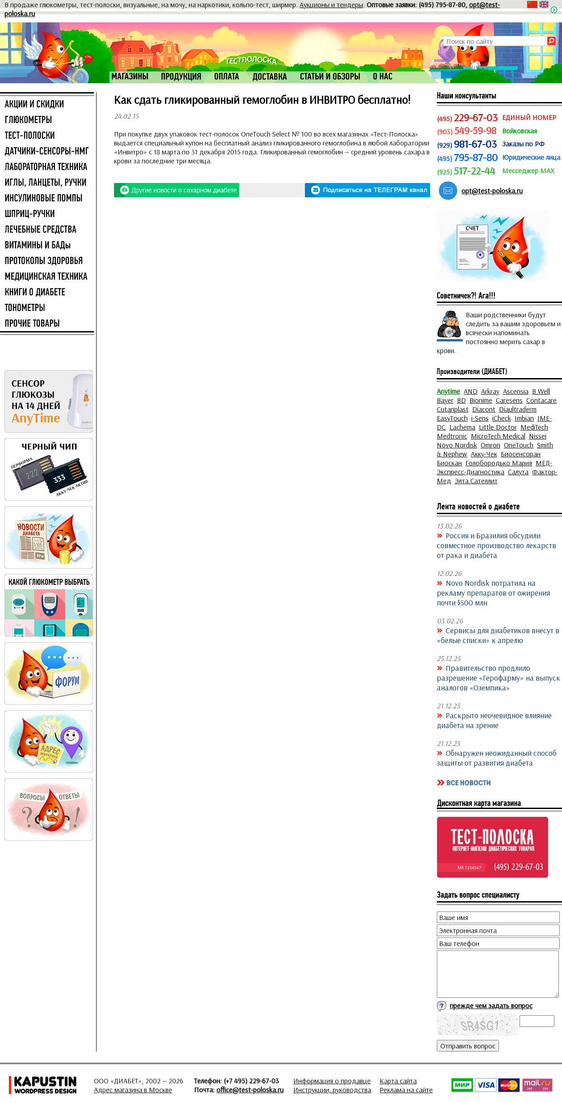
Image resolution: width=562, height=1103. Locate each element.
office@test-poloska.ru (249, 1089)
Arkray (490, 391)
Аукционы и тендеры (331, 4)
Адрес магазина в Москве (133, 1089)
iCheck (501, 417)
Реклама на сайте (406, 1089)
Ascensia (515, 391)
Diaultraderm (518, 409)
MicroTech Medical (498, 435)
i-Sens (480, 417)
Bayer (445, 400)
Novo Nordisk (457, 444)
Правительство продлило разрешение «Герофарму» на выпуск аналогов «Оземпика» (498, 677)
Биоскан (449, 462)
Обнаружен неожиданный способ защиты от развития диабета (497, 757)
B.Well (541, 391)
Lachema (462, 426)
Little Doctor (498, 426)
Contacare (541, 400)
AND (470, 391)
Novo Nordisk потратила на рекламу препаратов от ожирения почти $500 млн (493, 592)
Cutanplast (453, 409)
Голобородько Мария (498, 462)
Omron (490, 444)
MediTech (534, 426)
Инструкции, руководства (332, 1089)
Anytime (448, 391)
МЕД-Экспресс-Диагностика (494, 467)
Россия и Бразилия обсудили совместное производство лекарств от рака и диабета (496, 545)
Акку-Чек (484, 453)
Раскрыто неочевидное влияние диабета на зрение (494, 720)
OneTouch (518, 444)
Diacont (483, 409)
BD (461, 400)
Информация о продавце (332, 1080)
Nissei (537, 435)
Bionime (480, 400)
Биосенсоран (521, 453)
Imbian (524, 417)
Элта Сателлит (476, 480)
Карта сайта (398, 1080)
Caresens (509, 400)
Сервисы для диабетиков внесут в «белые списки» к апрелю (498, 635)
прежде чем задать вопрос (491, 1005)
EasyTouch (452, 417)
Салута (518, 471)
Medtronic (452, 435)
